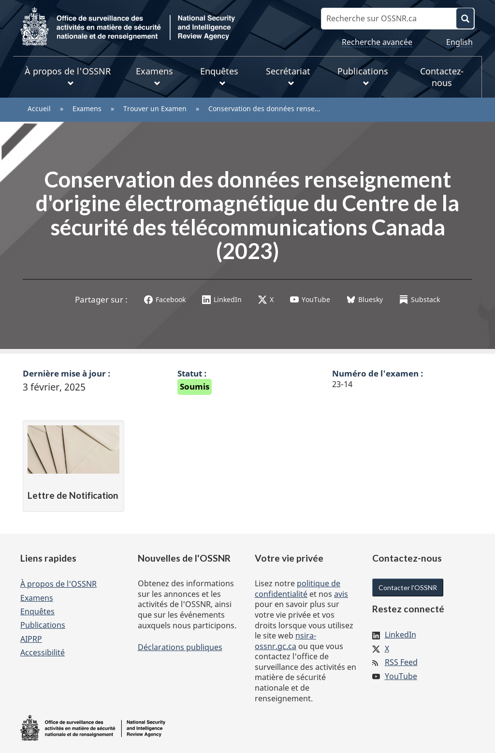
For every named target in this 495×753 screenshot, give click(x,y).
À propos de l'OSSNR (58, 584)
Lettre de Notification (73, 495)
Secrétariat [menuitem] (288, 76)
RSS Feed (401, 662)
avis (341, 594)
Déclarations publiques (180, 647)
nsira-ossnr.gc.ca (285, 641)
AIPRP (31, 639)
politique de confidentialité (297, 588)
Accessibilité (42, 652)
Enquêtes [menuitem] (219, 76)
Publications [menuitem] (362, 76)
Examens (87, 108)
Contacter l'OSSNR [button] (408, 587)
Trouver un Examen (155, 108)
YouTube (310, 299)
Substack (419, 299)
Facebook (165, 299)
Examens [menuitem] (154, 76)
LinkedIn (222, 299)
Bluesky (365, 299)
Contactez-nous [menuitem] (442, 76)
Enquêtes (37, 611)
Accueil (39, 108)
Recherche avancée (377, 42)
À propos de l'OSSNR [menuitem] (68, 76)
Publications (42, 625)
